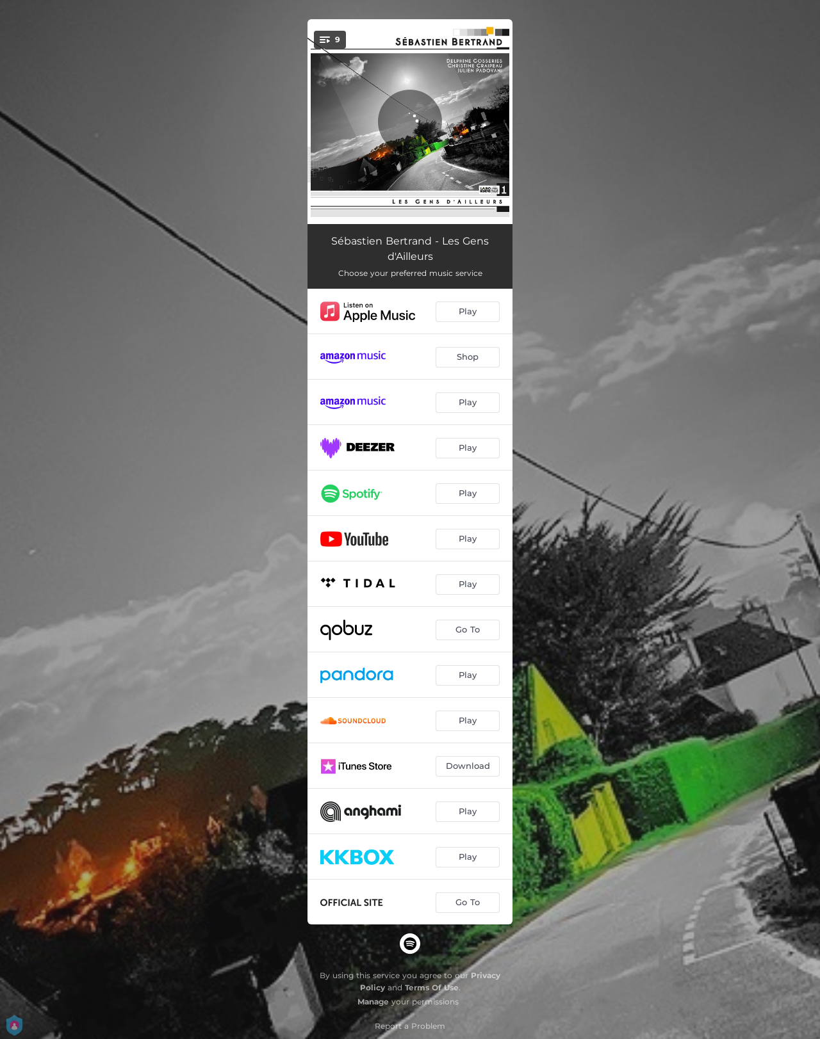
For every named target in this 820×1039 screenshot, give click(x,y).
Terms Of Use (432, 987)
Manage (373, 1001)
